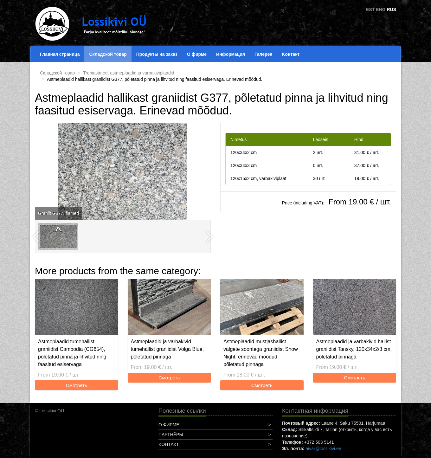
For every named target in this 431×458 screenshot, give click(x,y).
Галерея (263, 54)
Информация (230, 54)
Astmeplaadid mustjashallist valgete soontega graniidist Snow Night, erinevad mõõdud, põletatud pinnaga (260, 353)
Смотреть (76, 385)
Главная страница (60, 54)
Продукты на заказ (156, 54)
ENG (380, 9)
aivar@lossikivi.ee (323, 448)
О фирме (197, 54)
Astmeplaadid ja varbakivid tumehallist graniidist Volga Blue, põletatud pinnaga (167, 349)
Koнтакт (290, 54)
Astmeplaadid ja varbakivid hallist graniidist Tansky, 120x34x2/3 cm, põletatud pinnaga (354, 349)
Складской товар (107, 54)
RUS (391, 9)
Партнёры (170, 434)
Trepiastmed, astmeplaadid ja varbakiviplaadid (128, 72)
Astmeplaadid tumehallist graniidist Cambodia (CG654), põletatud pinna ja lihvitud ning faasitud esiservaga (72, 353)
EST (370, 9)
